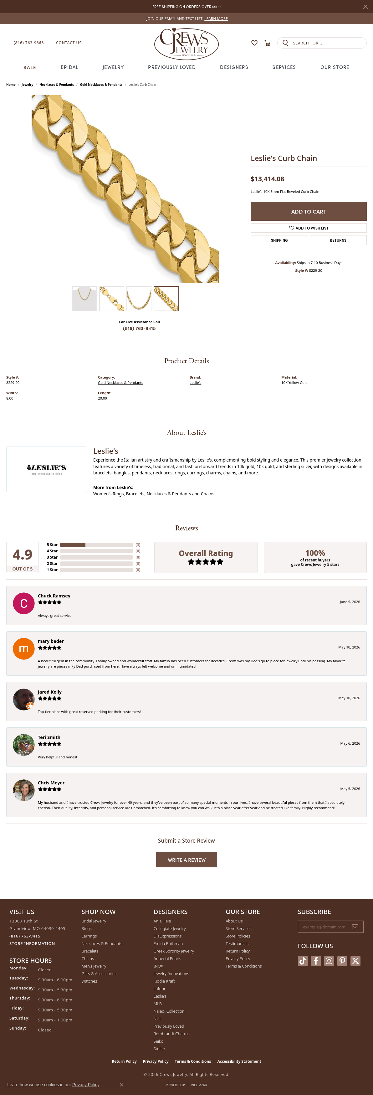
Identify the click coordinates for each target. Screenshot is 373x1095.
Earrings (89, 936)
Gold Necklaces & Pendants (101, 84)
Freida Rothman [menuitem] (168, 943)
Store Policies (238, 936)
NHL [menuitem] (158, 1018)
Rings (86, 928)
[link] (186, 18)
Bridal (70, 67)
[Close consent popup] (122, 1085)
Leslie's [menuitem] (160, 996)
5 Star (52, 544)
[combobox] (329, 43)
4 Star (52, 551)
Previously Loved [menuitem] (169, 1026)
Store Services (239, 928)
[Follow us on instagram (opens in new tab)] (329, 961)
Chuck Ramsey (54, 596)
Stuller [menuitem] (160, 1048)
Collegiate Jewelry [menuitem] (170, 928)
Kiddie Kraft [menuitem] (164, 981)
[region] (125, 189)
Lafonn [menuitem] (160, 988)
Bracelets (135, 494)
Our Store (335, 67)
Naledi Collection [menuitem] (169, 1011)
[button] (242, 43)
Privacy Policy (238, 958)
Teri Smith (49, 737)
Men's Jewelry (93, 966)
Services (284, 67)
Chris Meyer (51, 783)
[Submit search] (285, 43)
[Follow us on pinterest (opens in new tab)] (342, 961)
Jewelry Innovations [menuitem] (171, 973)
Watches (89, 981)
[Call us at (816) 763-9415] (24, 936)
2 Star (52, 563)
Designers (234, 67)
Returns (338, 240)
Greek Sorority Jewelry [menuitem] (174, 951)
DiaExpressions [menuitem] (167, 936)
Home (11, 84)
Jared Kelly (50, 692)
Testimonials (237, 943)
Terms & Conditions (244, 966)
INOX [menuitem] (158, 966)
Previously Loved (172, 67)
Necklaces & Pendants (56, 84)
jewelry (27, 84)
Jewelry (113, 67)
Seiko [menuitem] (158, 1041)
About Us (234, 921)
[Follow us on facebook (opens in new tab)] (316, 961)
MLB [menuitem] (158, 1003)
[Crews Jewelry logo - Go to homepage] (186, 42)
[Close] (365, 7)
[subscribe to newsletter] (355, 927)
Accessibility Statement (239, 1061)
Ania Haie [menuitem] (162, 921)
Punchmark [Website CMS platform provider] (197, 1085)
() (137, 544)
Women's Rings (108, 494)
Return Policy (238, 951)
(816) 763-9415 (139, 328)
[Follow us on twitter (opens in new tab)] (355, 961)
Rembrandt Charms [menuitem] (172, 1033)
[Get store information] (32, 943)
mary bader (51, 641)
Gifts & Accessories (98, 973)
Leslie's (195, 382)
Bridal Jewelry (93, 921)
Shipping (279, 240)
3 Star (52, 557)
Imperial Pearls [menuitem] (167, 958)
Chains (207, 494)
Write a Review (187, 859)
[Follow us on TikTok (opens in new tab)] (303, 961)
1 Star (52, 569)
